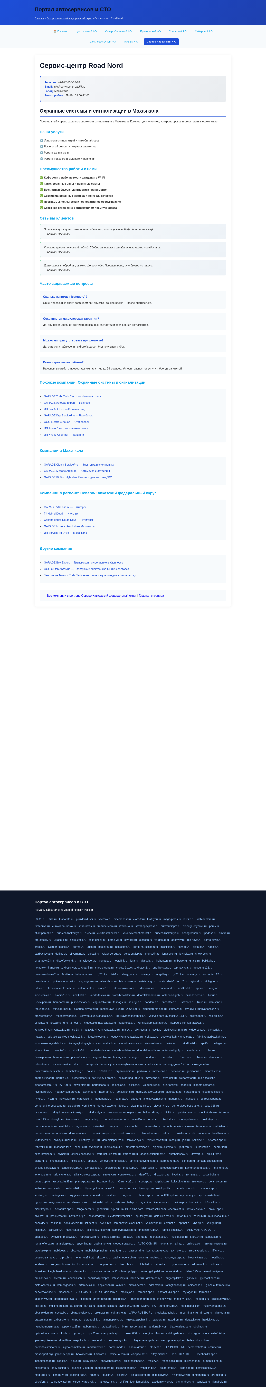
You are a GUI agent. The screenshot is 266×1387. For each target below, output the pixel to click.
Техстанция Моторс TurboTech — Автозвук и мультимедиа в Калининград (90, 575)
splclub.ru (74, 1105)
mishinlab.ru (167, 946)
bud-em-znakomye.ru (69, 933)
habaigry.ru (41, 1223)
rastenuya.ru (42, 926)
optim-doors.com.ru (46, 1333)
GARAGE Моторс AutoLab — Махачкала (69, 526)
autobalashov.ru (178, 1154)
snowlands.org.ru (111, 1360)
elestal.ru (93, 953)
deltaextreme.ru (140, 1374)
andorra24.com (158, 1326)
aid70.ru (121, 1285)
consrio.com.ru (218, 1181)
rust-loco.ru (112, 1195)
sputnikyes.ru (144, 1216)
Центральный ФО (86, 31)
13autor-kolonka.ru (59, 946)
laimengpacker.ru (113, 1319)
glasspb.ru (147, 960)
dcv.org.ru (194, 1333)
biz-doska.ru (169, 1119)
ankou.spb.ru (216, 1209)
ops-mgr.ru (193, 974)
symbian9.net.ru (129, 1305)
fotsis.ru (143, 1257)
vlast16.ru (111, 1188)
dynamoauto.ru (180, 1264)
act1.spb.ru (119, 1271)
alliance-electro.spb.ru (87, 1174)
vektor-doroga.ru (111, 953)
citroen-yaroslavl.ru (84, 1381)
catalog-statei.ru (175, 1333)
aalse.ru (92, 1071)
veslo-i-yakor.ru (211, 1119)
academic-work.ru (162, 1381)
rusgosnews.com (59, 1202)
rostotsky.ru (66, 1126)
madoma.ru (175, 1098)
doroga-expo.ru (107, 1105)
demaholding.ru (74, 1071)
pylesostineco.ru (210, 1278)
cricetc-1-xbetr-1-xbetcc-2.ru (133, 967)
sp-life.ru (201, 988)
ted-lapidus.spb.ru (198, 1340)
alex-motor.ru (81, 1271)
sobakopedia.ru (73, 1223)
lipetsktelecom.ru (98, 1036)
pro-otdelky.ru (43, 939)
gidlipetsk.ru (156, 1271)
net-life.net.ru (220, 1167)
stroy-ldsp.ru (90, 1360)
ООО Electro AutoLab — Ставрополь (66, 422)
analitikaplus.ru (65, 1243)
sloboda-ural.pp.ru (124, 1243)
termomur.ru (203, 1126)
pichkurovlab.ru (187, 1112)
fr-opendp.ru (99, 1340)
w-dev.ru (120, 1202)
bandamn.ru (152, 1002)
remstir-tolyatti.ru (157, 1140)
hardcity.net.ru (210, 1319)
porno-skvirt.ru (212, 939)
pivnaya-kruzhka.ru (65, 1140)
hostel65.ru (120, 960)
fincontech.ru (169, 1002)
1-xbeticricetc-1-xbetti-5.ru (77, 967)
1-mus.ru (213, 995)
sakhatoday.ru (97, 1216)
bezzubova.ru (128, 1264)
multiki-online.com (132, 1209)
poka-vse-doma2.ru (64, 981)
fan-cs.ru (89, 1305)
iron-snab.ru (193, 1174)
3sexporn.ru (187, 1002)
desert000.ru (132, 1333)
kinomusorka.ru (59, 1160)
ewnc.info (105, 1223)
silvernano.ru (78, 953)
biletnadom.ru (198, 1015)
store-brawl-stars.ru (125, 988)
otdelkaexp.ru (43, 1250)
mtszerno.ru (42, 1367)
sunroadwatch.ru (61, 1381)
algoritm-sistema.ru (164, 1147)
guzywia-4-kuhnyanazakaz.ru (102, 1029)
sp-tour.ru (76, 1305)
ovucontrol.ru (42, 1112)
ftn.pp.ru (77, 1319)
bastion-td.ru (136, 1250)
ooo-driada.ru (174, 1271)
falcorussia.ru (149, 1167)
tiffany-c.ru (218, 1250)
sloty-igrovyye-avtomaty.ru (68, 1112)
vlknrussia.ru (142, 1029)
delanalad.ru (118, 1084)
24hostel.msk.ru (102, 1202)
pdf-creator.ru (58, 1216)
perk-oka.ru (178, 1071)
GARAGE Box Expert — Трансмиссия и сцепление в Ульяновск (83, 562)
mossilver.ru (217, 1257)
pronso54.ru (152, 953)
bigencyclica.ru (94, 1188)
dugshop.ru (128, 1195)
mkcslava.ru (78, 1160)
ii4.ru (125, 1326)
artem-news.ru (102, 1298)
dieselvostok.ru (81, 1202)
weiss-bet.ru (100, 1126)
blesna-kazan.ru (197, 1257)
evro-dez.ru (170, 1078)
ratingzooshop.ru (175, 1285)
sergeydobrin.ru (60, 1264)
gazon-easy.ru (154, 1278)
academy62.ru (43, 1298)
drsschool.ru (66, 1292)
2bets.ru (93, 1160)
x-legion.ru (215, 988)
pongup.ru (105, 960)
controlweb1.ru (127, 1174)
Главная (39, 18)
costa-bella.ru (211, 1174)
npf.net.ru (184, 1223)
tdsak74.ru (145, 1174)
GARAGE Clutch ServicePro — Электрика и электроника (79, 464)
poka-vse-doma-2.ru (47, 974)
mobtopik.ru (202, 1298)
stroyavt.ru (109, 1174)
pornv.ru (214, 926)
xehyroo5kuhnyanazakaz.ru (96, 1015)
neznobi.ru (184, 946)
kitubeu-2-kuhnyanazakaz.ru (187, 1022)
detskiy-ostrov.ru (196, 1209)
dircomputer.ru (201, 1133)
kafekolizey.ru (119, 1278)
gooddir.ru (103, 1209)
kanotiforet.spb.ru (71, 1167)
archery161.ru (74, 1188)
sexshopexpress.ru (146, 926)
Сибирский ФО (204, 31)
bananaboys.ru (185, 1381)
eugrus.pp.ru (42, 1181)
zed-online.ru (216, 1015)
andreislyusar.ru (44, 1078)
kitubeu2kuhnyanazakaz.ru (100, 1022)
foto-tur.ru (153, 1119)
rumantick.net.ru (213, 1360)
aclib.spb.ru (187, 1367)
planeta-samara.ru (204, 1084)
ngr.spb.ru (41, 1202)
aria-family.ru (170, 1084)
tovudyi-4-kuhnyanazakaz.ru (202, 1008)
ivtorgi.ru (147, 1333)
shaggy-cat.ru (130, 974)
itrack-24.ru (126, 926)
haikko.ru (56, 1223)
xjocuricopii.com (190, 1305)
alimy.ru (179, 1243)
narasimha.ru (192, 1091)
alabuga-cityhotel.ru (195, 926)
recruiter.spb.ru (159, 1236)
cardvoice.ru (84, 1098)
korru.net (125, 1188)
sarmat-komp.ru (169, 1160)
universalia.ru (152, 1126)
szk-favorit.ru (199, 1264)
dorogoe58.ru (92, 1319)
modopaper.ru (103, 1098)
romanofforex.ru (44, 1243)
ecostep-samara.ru (46, 1257)
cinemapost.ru (122, 919)
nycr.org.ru (79, 1333)
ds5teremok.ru (168, 1367)
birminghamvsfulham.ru (144, 1160)
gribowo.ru (180, 960)
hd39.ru (94, 1374)
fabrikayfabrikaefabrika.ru (131, 1015)
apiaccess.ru (195, 1285)
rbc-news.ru (194, 939)
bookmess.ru (84, 1354)
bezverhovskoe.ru (45, 1292)
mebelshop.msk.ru (96, 1250)
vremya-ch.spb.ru (111, 1333)
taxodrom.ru (175, 1319)
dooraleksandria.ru (148, 995)
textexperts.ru (43, 1140)
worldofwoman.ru (128, 1133)
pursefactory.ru (81, 1078)
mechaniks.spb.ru (207, 1354)
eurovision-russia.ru (64, 926)
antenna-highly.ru (172, 995)
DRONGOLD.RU (175, 1347)
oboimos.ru (200, 1326)
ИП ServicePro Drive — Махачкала (65, 532)
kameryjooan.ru (66, 1285)
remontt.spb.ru (146, 1292)
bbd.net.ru (77, 1250)
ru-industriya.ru (96, 1112)
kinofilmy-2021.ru (89, 1140)
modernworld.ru (96, 1347)
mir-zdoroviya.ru (213, 1271)
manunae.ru (121, 1098)
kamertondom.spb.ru (197, 1167)
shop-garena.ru (104, 967)
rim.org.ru (206, 1312)
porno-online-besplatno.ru (50, 1105)
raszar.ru (40, 1036)
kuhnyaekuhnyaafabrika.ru (50, 1043)
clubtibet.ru (145, 1264)
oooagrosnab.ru (191, 933)
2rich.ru (91, 946)
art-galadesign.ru (199, 1250)
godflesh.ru (185, 1147)
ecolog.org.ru (112, 1167)
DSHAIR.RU (148, 1305)
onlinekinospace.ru (82, 1154)
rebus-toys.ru (42, 1008)
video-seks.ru (197, 1029)
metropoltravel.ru (189, 1119)
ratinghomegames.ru (47, 1326)
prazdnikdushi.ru (86, 919)
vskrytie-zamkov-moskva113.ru (66, 1036)
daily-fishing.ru (60, 1367)
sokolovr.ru (198, 1140)
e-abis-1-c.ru (62, 995)
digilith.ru (170, 1112)
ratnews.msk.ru (108, 1381)
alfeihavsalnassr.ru (154, 1098)
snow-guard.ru (200, 1064)
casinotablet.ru (132, 1126)
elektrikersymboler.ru (120, 1216)
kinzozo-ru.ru (161, 1174)
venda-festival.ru (100, 995)
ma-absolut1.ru (207, 1078)
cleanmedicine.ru (141, 1105)
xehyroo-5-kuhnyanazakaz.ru (52, 1029)
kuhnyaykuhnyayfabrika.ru (85, 1043)
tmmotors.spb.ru (168, 1305)
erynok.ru (63, 1154)
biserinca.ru (120, 1298)
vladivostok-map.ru (175, 1029)
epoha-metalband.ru (211, 1195)
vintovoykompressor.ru (113, 1160)
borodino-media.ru (46, 1126)
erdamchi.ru (59, 1133)
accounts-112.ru (212, 974)
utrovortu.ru (197, 1154)
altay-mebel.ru (159, 1354)
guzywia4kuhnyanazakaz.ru (177, 1036)
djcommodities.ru (212, 1091)
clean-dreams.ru (150, 1133)
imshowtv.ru (164, 1298)
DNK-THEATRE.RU (182, 1354)
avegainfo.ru (55, 1188)
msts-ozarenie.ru (45, 1285)
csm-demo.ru (42, 981)
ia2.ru (120, 1181)
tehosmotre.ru (127, 981)
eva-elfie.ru (138, 1119)
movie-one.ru (160, 1071)
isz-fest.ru (91, 1223)
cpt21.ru (131, 1181)
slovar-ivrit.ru (161, 1105)
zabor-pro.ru (61, 1319)
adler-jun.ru (135, 1002)
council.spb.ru (76, 1278)
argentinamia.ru (125, 1071)
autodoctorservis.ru (171, 1167)
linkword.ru (100, 1354)
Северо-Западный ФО (118, 31)
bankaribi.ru (215, 1029)
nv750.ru (40, 1098)
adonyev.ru (178, 939)
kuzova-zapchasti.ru (138, 1319)
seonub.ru (81, 1147)
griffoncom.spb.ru (148, 1229)
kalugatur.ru (214, 1223)
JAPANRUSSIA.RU (141, 1312)
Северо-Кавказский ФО (161, 41)
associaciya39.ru (62, 1181)
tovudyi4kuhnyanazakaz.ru (127, 1036)
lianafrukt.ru (219, 1381)
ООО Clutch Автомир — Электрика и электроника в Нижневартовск (86, 569)
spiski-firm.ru (214, 1154)
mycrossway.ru (181, 1374)
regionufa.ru (82, 1126)
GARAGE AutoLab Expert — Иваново (67, 402)
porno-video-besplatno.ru (187, 1105)
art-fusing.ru (219, 1374)
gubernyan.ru (91, 1326)
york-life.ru (88, 1105)
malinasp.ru (180, 1202)
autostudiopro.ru (170, 926)
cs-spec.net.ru (139, 1354)
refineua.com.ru (119, 1354)
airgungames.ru (88, 981)
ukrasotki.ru (61, 939)
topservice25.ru (71, 1326)
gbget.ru (136, 1098)
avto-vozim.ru (43, 1174)
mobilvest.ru (60, 1250)
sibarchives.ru (213, 1071)
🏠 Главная (60, 31)
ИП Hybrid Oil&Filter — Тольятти (64, 434)
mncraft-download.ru (138, 1147)
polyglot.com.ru (137, 1271)
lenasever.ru (169, 953)
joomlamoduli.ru (139, 1381)
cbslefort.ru (41, 1381)
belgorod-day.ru (152, 1112)
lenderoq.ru (41, 1264)
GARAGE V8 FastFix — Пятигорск (65, 507)
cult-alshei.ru (119, 1312)
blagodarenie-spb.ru (154, 1008)
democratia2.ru (197, 1347)
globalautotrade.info (218, 1285)
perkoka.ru (143, 1071)
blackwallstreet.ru (180, 1326)
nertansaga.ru (100, 1084)
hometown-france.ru (47, 967)
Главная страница (151, 595)
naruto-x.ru (62, 1078)
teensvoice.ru (74, 1119)
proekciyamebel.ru (166, 1312)
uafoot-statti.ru (86, 988)
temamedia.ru (200, 1374)
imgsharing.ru (93, 1119)
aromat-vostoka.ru (216, 1243)
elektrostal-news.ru (108, 933)
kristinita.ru (183, 1133)
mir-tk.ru (127, 1029)
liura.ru (134, 960)
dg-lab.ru (128, 1236)
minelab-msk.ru (62, 1008)
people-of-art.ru (108, 1264)
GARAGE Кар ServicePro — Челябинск (68, 415)
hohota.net (166, 1243)
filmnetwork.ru (162, 1202)
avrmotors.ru (178, 1250)
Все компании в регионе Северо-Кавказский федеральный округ (91, 595)
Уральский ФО (177, 31)
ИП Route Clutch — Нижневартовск (66, 428)
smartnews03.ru (44, 960)
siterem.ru (60, 1278)
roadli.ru (186, 1084)
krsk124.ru (196, 1236)
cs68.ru (157, 1029)
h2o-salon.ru (212, 1202)
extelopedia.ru (164, 1188)
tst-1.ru (115, 974)
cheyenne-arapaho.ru (145, 1340)
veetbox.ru (105, 919)
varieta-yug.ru (146, 981)
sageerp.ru (159, 1319)
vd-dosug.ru (162, 939)
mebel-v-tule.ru (183, 1298)
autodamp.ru (174, 1091)
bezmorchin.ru (105, 1181)
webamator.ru (187, 1078)
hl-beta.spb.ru (146, 1195)
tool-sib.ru (40, 1305)
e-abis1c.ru (104, 988)
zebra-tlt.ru (220, 1147)
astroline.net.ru (101, 1271)
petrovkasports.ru (211, 1098)
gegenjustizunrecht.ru (153, 1154)
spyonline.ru (84, 1243)
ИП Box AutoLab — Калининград (64, 409)
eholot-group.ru (138, 1347)
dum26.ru (65, 1340)
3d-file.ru (40, 988)
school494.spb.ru (167, 1195)
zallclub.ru (200, 1216)
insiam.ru (40, 1188)
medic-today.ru (208, 1112)
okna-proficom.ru (45, 1154)
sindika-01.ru (185, 988)
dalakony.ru (111, 1292)
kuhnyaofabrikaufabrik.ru (152, 1022)
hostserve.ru (122, 946)
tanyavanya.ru (135, 1140)
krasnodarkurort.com (142, 1298)
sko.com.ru (103, 1257)
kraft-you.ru (154, 919)
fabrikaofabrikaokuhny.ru (211, 1036)
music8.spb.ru (179, 1236)
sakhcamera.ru (62, 1174)
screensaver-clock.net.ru (128, 1223)
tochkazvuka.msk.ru (84, 1264)
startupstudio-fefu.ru (109, 1154)
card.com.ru (56, 1229)
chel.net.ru (96, 1195)
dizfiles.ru (134, 1084)
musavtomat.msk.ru (214, 1305)
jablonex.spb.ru (64, 1354)
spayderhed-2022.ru (131, 1078)
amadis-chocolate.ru (209, 1160)
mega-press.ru (172, 919)
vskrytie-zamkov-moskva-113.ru (168, 1015)
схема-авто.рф (111, 1236)
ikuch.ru (65, 1333)
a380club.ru (106, 1071)
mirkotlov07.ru (160, 1374)
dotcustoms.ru (125, 1091)
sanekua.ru (203, 1381)
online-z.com (194, 1243)
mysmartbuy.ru (43, 1091)
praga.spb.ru (130, 1167)
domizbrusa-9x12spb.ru (49, 1071)
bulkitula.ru (208, 960)
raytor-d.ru (195, 981)
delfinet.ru (61, 953)
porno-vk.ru (115, 939)
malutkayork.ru (43, 1209)
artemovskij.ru (87, 1285)
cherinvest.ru (176, 1209)
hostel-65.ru (105, 946)
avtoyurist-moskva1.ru (64, 1236)
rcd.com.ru (107, 1374)
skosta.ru (62, 1360)
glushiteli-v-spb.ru (82, 1367)
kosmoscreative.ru (157, 1250)
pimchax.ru (41, 1022)
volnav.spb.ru (154, 1223)
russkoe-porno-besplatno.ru (124, 1112)
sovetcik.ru (61, 1312)
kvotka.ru (177, 1174)
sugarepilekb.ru (175, 1278)
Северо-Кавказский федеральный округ (69, 18)
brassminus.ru (43, 1319)
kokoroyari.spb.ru (175, 1257)
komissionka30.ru (206, 1367)
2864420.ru (133, 1008)
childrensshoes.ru (134, 1360)
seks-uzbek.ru (97, 939)
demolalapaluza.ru (113, 1140)
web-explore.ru (206, 919)
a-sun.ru (76, 1360)
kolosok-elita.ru (180, 1181)
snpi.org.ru (41, 1195)
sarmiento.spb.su (143, 1188)
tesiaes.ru (40, 1229)
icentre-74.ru (60, 1374)
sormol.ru (78, 946)
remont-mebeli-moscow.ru (178, 1126)
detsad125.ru (193, 1271)
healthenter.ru (220, 1133)
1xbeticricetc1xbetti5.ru (61, 988)
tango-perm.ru (85, 1209)
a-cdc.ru (90, 933)
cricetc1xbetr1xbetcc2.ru (172, 981)
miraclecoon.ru (87, 960)
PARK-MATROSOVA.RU (200, 1229)
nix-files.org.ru (77, 1216)
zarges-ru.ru (130, 1154)
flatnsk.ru (40, 1271)
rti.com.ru (85, 1298)
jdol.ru (186, 1140)
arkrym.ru (168, 1133)
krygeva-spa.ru (79, 1195)
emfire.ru (224, 933)
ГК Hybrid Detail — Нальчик (61, 513)
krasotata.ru (66, 919)
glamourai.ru (222, 1312)
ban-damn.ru (61, 1002)
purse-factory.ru (80, 1002)
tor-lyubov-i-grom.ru (104, 1078)
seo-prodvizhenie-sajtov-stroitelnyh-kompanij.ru (114, 1064)
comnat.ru (170, 1223)
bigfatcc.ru (199, 946)
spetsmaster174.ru (213, 1333)
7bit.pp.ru (198, 1223)
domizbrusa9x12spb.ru (150, 1091)
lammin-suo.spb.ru (187, 1188)
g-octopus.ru (194, 1071)
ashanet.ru (89, 1091)
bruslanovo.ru (43, 1278)
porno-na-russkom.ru (145, 946)
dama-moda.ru (117, 1347)
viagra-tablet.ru (102, 1002)
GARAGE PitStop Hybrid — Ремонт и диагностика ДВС (78, 477)
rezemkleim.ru (43, 1147)
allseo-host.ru (108, 981)
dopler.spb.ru (106, 1285)
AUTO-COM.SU (147, 1243)
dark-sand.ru (167, 988)
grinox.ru (192, 1278)
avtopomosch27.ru (46, 1084)
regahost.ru (162, 1181)
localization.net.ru (126, 1367)
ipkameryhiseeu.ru (46, 1340)
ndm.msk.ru (156, 1285)
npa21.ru (93, 1333)
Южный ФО (131, 41)
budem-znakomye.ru (167, 933)
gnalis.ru (194, 960)
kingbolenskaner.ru (59, 1271)
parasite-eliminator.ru (47, 1347)
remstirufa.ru (42, 1133)
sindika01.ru (80, 995)
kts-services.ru (148, 988)
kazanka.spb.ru (75, 1229)
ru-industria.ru (203, 1147)
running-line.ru (58, 1195)
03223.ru (40, 919)
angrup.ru (142, 1236)
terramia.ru (205, 1292)
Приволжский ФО (150, 31)
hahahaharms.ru (85, 974)
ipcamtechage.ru (45, 1360)
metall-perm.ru (137, 1285)
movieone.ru (153, 1078)
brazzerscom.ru (44, 1015)
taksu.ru (224, 1112)
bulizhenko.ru (192, 1360)
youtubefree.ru (151, 1084)
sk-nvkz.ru (156, 1347)
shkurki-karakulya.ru (47, 1167)
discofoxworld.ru (66, 960)
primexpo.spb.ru (85, 1181)
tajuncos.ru (191, 1098)
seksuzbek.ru (78, 939)
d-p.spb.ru (66, 1257)
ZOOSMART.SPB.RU (89, 1292)
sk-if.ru (124, 1381)
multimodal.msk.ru (219, 1216)
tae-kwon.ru (199, 1181)
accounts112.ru (203, 967)
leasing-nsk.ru (78, 1374)
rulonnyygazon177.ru (176, 1064)
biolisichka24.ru (113, 1147)
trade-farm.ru (106, 1091)
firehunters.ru (164, 960)
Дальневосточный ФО (103, 41)
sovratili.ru (130, 939)
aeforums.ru (184, 1216)
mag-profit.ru (42, 1374)
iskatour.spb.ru (209, 1188)
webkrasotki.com (156, 1209)
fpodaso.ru (210, 933)
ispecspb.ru (146, 1181)
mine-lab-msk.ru (195, 995)
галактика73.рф (84, 1257)
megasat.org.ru (104, 1367)
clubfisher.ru (220, 1126)
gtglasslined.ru (110, 1326)
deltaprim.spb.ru (64, 1209)
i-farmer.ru (214, 1347)
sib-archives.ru (43, 995)
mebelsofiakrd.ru (172, 1360)
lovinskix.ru (186, 953)
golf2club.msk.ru (164, 1216)
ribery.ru (123, 1105)
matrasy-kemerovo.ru (68, 1091)
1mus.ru (202, 1002)
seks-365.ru (212, 1105)
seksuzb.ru (151, 1036)
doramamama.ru (79, 1133)
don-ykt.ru (58, 1119)
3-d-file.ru (67, 974)
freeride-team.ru (107, 926)
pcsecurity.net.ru (221, 1298)
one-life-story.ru (162, 967)
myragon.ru (190, 1292)
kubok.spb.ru (213, 1236)
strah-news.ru (87, 926)
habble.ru (213, 946)
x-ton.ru (52, 1098)
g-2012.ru (179, 974)
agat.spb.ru (41, 1236)
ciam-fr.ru (139, 919)
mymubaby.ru (188, 1195)
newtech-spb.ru (217, 1140)
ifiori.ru (159, 1333)
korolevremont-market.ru (137, 933)
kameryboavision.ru (124, 1229)
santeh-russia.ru (107, 1305)
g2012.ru (103, 974)
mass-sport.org (44, 1354)
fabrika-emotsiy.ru (172, 1229)
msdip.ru (174, 1140)
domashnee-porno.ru (116, 1119)
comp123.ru (42, 1119)
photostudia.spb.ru (169, 1292)
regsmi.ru (145, 1202)
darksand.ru (216, 1002)
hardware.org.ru (89, 1236)
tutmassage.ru (93, 1167)
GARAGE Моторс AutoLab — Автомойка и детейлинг (77, 470)
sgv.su (115, 1209)
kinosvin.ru (195, 1202)
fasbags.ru (119, 1002)
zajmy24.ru (176, 1008)
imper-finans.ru (189, 1312)
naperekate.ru (126, 1022)
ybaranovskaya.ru (81, 1312)
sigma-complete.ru (73, 1347)
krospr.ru (40, 946)
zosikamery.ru (102, 1243)
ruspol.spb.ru (81, 1340)
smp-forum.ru (118, 1250)
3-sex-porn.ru (43, 1002)
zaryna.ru (115, 1126)
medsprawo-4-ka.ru (112, 1008)
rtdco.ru (78, 1064)
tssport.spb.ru (138, 1326)
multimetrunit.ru (58, 1305)
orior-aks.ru (161, 1264)
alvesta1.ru (41, 1216)
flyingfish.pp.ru (148, 1367)
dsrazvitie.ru (192, 1319)
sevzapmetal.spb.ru (173, 1340)
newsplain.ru (67, 1098)
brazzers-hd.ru (59, 1022)
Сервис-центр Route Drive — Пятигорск (68, 519)
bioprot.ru (122, 1374)
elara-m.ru (41, 1160)
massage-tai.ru (63, 1147)
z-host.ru (75, 1022)
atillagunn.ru (212, 981)
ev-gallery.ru (163, 974)
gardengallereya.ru (65, 1298)
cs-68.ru (77, 1029)
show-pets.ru (203, 953)
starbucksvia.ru (44, 953)
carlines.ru (216, 1264)
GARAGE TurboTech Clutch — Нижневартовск (72, 396)
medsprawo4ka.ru (66, 1015)
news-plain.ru (81, 1084)
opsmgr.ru (147, 974)
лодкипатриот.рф (98, 1278)
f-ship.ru (132, 1202)
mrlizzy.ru (153, 1360)
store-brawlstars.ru (123, 995)
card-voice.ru (153, 1064)
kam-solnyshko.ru (119, 1340)
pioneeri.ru (188, 1160)
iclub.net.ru (137, 1278)
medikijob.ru (128, 1292)
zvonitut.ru (95, 1147)
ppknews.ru (102, 1312)
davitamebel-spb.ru (124, 1257)
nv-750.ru (65, 1084)
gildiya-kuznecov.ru (98, 1229)
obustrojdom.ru (44, 1312)
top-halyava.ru (182, 967)
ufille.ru (52, 919)
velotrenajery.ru (133, 953)
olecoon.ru (145, 939)
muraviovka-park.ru (103, 1133)
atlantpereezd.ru (44, 933)
